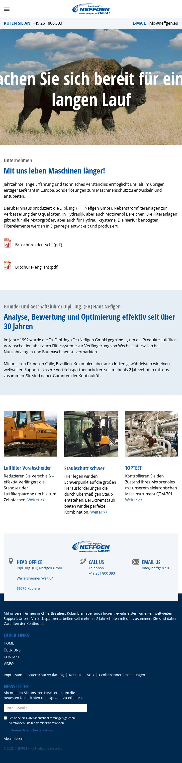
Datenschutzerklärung (46, 674)
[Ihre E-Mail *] (45, 708)
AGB (90, 674)
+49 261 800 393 (47, 23)
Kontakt (12, 656)
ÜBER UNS (12, 650)
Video (9, 663)
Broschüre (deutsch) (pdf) (38, 244)
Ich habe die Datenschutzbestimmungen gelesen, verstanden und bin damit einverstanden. (40, 720)
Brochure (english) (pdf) (36, 267)
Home (9, 643)
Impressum (13, 674)
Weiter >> (36, 500)
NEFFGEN (23, 748)
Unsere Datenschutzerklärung (32, 730)
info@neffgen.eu (163, 23)
